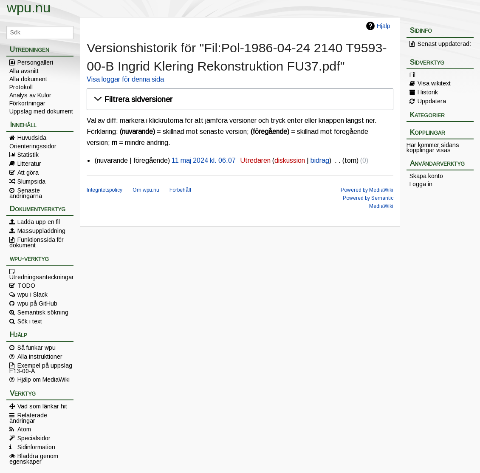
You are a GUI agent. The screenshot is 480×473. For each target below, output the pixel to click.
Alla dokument (28, 79)
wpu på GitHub (37, 303)
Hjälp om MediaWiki (43, 379)
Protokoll (21, 87)
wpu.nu (29, 7)
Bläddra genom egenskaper (33, 458)
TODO (26, 286)
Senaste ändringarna (25, 192)
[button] (238, 99)
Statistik (28, 155)
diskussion (289, 160)
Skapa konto (426, 175)
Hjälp (383, 26)
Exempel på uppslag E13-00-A (40, 368)
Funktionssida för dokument (36, 242)
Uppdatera (432, 101)
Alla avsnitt (24, 71)
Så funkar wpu (36, 348)
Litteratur (29, 164)
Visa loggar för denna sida (125, 79)
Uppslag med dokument (41, 111)
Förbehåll (180, 190)
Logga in (420, 184)
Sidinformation (36, 447)
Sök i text (29, 321)
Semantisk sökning (42, 312)
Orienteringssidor (32, 146)
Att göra (28, 173)
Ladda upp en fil (38, 222)
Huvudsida (31, 138)
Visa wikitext (434, 83)
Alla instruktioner (39, 357)
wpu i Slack (32, 294)
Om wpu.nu (146, 190)
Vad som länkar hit (42, 406)
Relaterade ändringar (28, 417)
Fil (412, 74)
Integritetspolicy (104, 190)
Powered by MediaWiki (367, 190)
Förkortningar (27, 103)
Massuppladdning (41, 231)
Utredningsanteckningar (41, 277)
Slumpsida (31, 181)
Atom (24, 429)
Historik (428, 92)
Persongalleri (35, 62)
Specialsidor (34, 438)
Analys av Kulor (30, 95)
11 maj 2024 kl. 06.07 (204, 160)
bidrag (320, 160)
